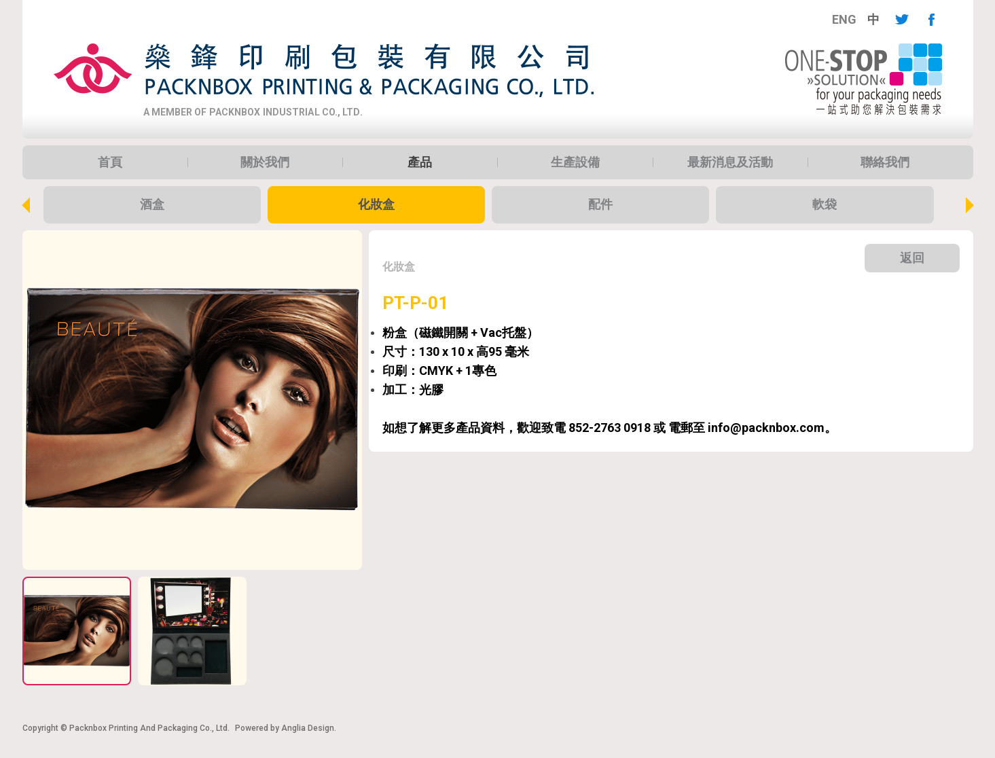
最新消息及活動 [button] (730, 162)
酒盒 (152, 204)
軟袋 (824, 204)
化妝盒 (376, 204)
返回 (912, 258)
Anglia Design (307, 728)
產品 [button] (420, 162)
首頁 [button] (110, 162)
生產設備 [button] (575, 162)
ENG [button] (844, 19)
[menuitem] (844, 19)
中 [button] (873, 19)
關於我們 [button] (264, 162)
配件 (600, 204)
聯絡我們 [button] (885, 162)
